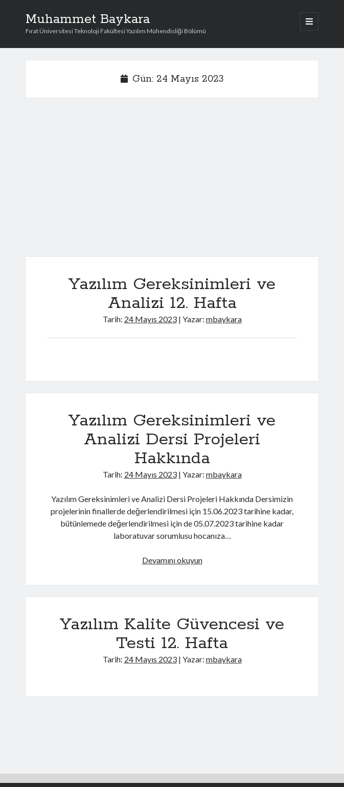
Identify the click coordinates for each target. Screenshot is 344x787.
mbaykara (224, 319)
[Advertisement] (172, 181)
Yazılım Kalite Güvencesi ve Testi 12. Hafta (172, 634)
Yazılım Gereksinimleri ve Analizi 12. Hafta (172, 294)
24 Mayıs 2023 (150, 319)
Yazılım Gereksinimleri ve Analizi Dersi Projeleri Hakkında (172, 439)
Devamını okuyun (172, 560)
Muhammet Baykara (88, 19)
